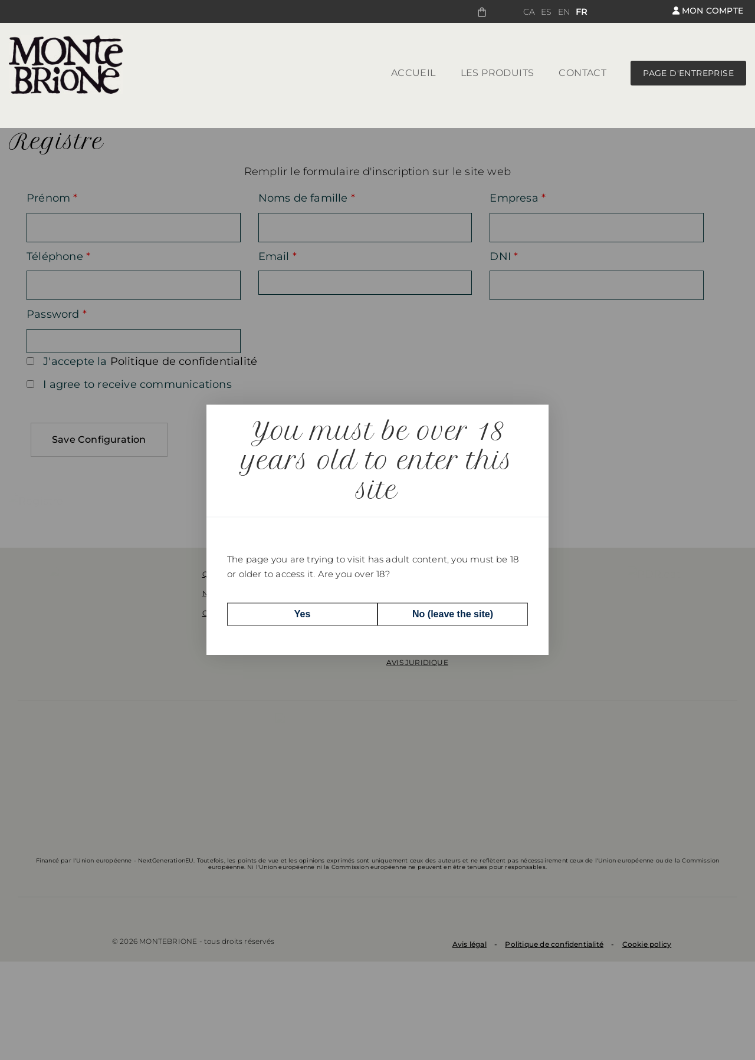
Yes (302, 614)
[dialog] (377, 530)
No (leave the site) (452, 614)
